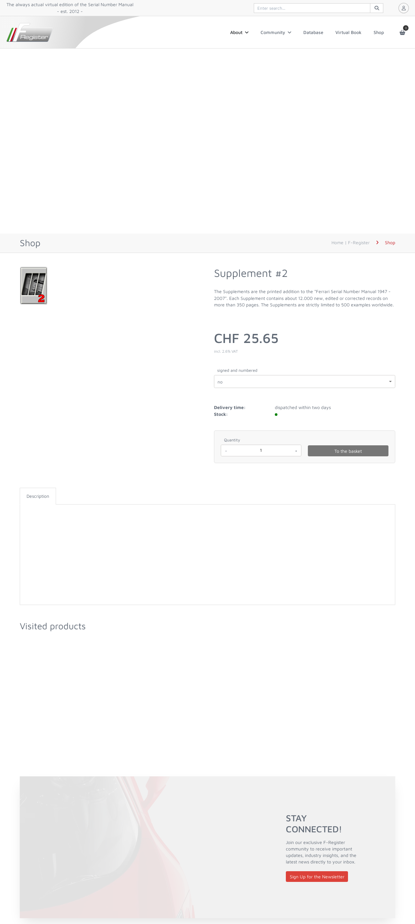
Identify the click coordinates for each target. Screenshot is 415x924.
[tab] (38, 496)
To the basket (348, 451)
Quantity (232, 440)
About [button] (239, 32)
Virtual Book (348, 32)
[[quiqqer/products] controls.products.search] (318, 8)
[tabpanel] (207, 511)
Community (276, 32)
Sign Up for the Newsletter (317, 876)
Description (38, 496)
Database (313, 32)
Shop (379, 32)
